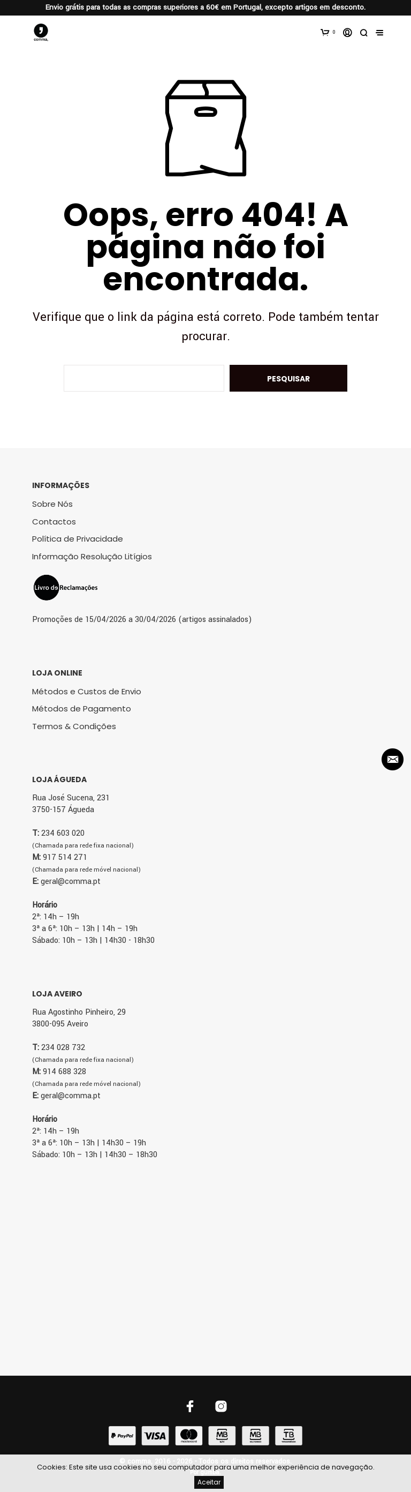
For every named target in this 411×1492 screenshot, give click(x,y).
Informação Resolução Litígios (92, 556)
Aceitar (208, 1482)
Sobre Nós (52, 503)
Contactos (54, 521)
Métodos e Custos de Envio (86, 691)
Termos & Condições (74, 726)
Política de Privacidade (77, 538)
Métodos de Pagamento (81, 708)
